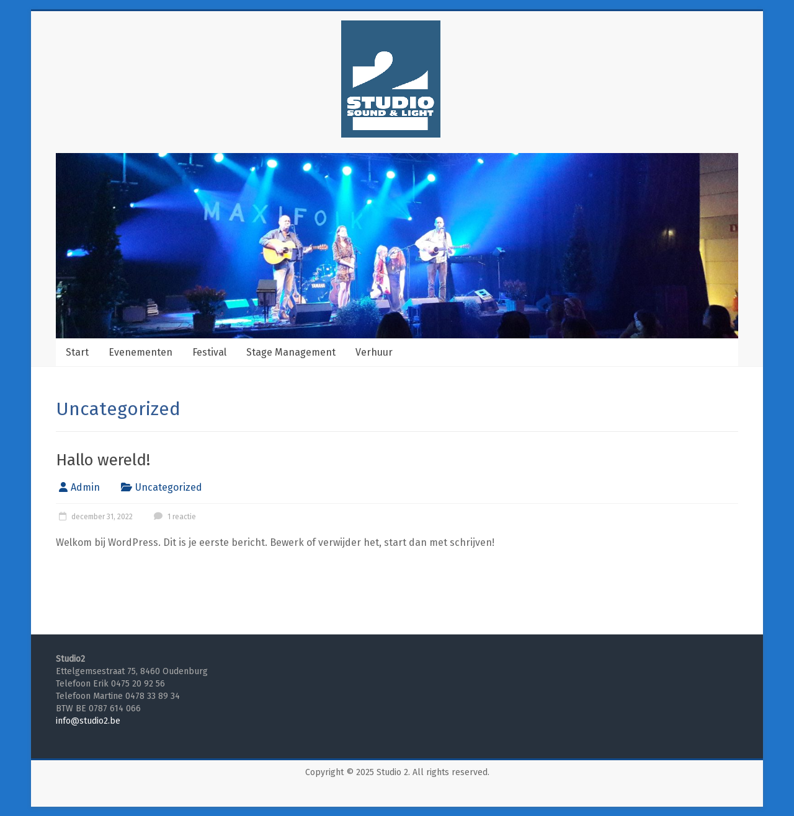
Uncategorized (168, 487)
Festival (209, 352)
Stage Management (291, 352)
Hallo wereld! (103, 460)
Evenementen (140, 352)
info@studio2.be (88, 721)
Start (77, 352)
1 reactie (173, 516)
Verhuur (374, 352)
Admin (85, 487)
